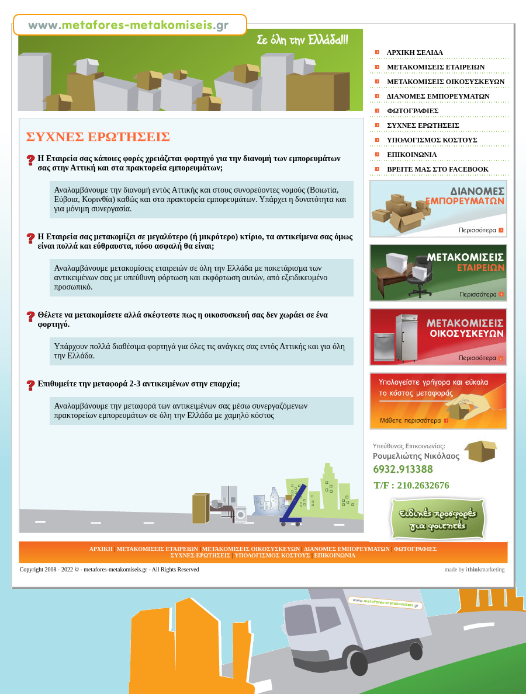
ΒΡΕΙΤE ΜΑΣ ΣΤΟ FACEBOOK (437, 169)
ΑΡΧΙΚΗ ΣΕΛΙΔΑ (415, 52)
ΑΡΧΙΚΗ (101, 549)
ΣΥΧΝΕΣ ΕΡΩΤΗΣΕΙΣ (422, 125)
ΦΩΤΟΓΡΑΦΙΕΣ (412, 111)
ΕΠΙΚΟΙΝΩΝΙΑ (411, 155)
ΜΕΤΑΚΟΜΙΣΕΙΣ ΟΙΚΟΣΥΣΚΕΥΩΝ (445, 82)
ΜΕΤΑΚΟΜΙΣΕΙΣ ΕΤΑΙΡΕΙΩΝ (435, 67)
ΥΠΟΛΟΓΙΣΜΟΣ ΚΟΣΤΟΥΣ (431, 140)
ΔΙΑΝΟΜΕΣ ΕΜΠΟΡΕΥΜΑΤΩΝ (438, 96)
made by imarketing (475, 569)
